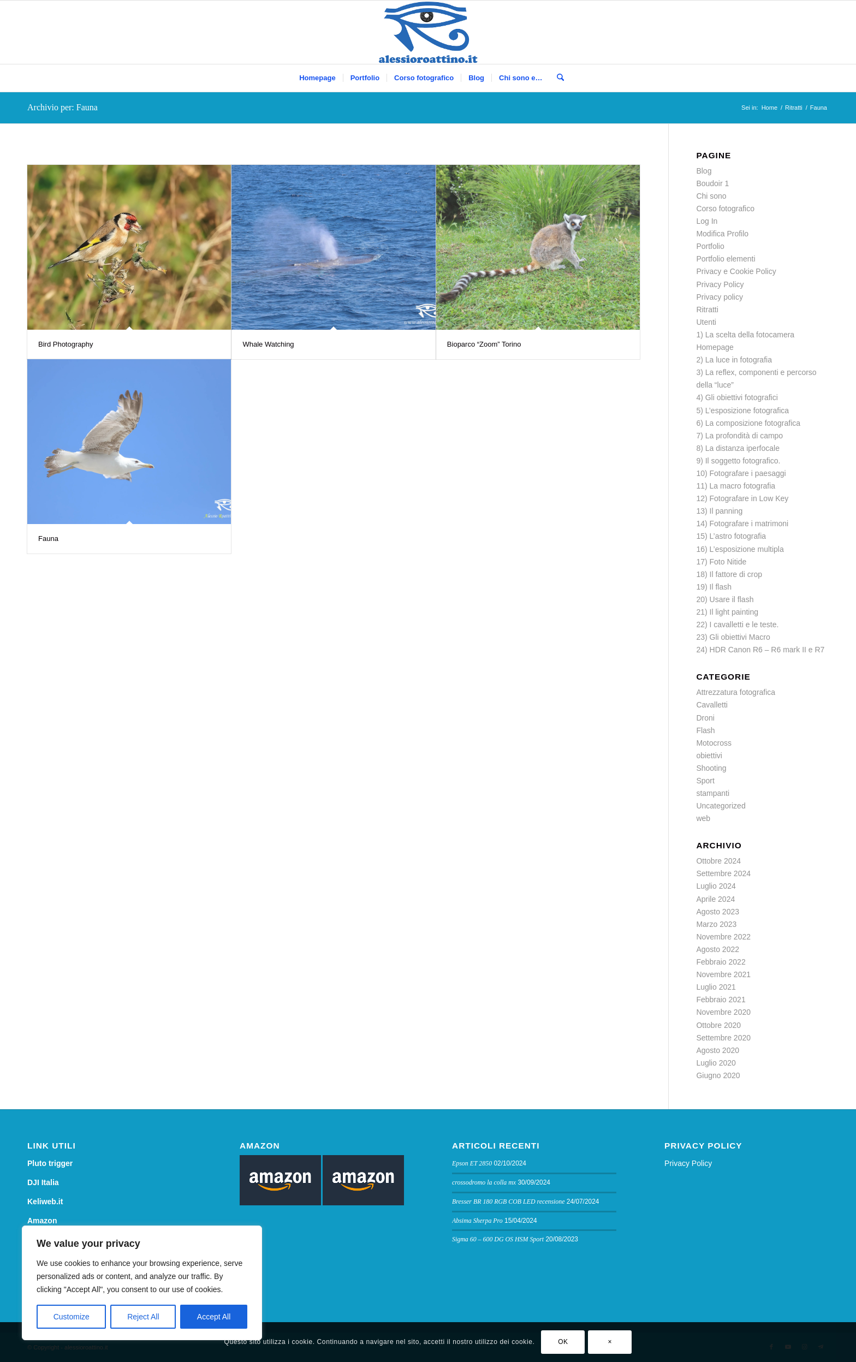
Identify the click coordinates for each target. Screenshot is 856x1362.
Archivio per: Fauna (62, 107)
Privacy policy (719, 297)
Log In (706, 221)
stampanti (712, 793)
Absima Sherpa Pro (477, 1220)
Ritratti (707, 309)
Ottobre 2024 (718, 861)
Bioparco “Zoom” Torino (484, 344)
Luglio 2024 (715, 886)
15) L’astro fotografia (731, 536)
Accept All (213, 1316)
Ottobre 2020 (718, 1025)
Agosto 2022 (717, 949)
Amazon (42, 1220)
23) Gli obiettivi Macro (733, 637)
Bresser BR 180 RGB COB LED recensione (508, 1201)
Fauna (48, 538)
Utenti (706, 322)
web (703, 818)
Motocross (714, 743)
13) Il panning (719, 511)
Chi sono (711, 196)
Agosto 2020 (717, 1050)
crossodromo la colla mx (484, 1182)
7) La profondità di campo (739, 435)
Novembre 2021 (723, 974)
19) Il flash (714, 586)
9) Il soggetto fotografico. (738, 460)
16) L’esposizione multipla (739, 549)
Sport (705, 780)
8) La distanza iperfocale (738, 448)
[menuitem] (317, 78)
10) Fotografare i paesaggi (741, 473)
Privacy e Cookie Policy (736, 271)
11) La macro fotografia (735, 485)
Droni (705, 717)
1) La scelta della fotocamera (745, 334)
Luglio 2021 (715, 987)
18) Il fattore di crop (729, 574)
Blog (703, 170)
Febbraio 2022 (720, 961)
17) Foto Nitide (721, 561)
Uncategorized (720, 805)
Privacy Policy (720, 284)
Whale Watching (268, 344)
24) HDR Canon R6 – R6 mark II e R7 (760, 649)
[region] (142, 1283)
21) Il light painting (727, 612)
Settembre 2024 (723, 873)
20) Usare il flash (724, 599)
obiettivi (709, 755)
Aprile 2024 (715, 899)
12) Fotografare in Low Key (742, 498)
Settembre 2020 (723, 1037)
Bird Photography (65, 344)
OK (563, 1342)
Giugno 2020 (718, 1075)
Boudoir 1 (712, 183)
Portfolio (710, 246)
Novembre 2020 (723, 1012)
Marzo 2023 (716, 924)
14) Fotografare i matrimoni (742, 523)
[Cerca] (557, 78)
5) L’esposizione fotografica (742, 410)
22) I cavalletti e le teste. (737, 624)
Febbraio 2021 (720, 999)
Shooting (711, 768)
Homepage (715, 347)
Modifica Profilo (722, 233)
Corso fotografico (725, 208)
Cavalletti (712, 704)
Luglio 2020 (715, 1062)
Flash (705, 730)
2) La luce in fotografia (734, 359)
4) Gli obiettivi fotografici (736, 397)
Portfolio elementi (725, 258)
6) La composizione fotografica (748, 423)
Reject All (143, 1316)
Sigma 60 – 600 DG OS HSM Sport (498, 1239)
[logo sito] (428, 32)
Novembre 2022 (723, 936)
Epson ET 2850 (472, 1163)
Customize (72, 1316)
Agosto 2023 (717, 911)
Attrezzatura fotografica (735, 692)
